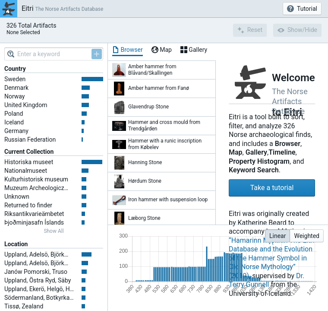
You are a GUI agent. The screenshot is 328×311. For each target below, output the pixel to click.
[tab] (127, 49)
